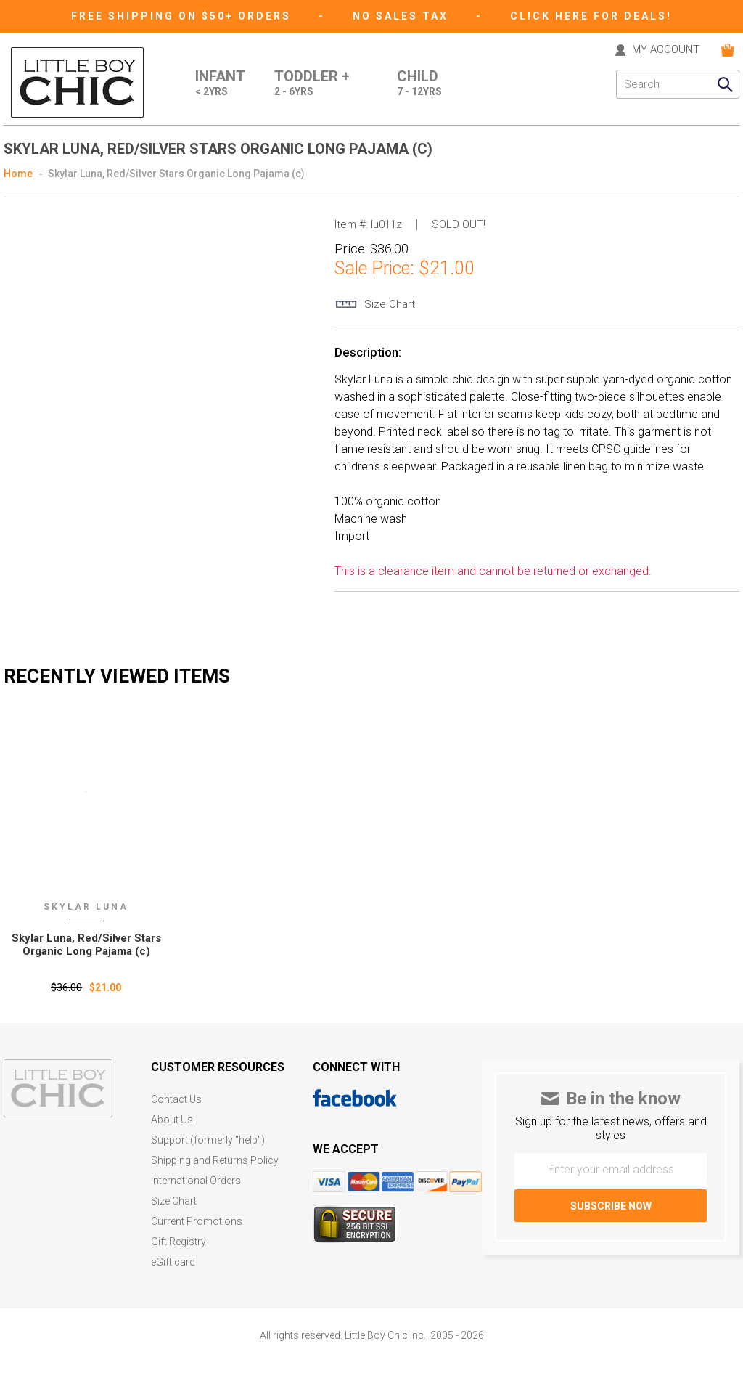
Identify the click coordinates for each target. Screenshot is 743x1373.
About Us (172, 1120)
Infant (220, 84)
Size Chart (174, 1201)
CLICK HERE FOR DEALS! (591, 16)
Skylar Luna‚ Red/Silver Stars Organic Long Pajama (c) (86, 945)
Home (18, 173)
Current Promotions (196, 1221)
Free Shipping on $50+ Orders (183, 16)
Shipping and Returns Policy (215, 1160)
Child (419, 84)
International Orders (196, 1181)
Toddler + (312, 84)
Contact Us (176, 1099)
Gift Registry (178, 1242)
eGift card (173, 1262)
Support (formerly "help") (208, 1140)
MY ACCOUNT (665, 50)
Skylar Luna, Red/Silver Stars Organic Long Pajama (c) (176, 173)
